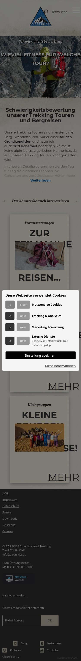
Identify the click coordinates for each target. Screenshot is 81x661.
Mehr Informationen (60, 366)
